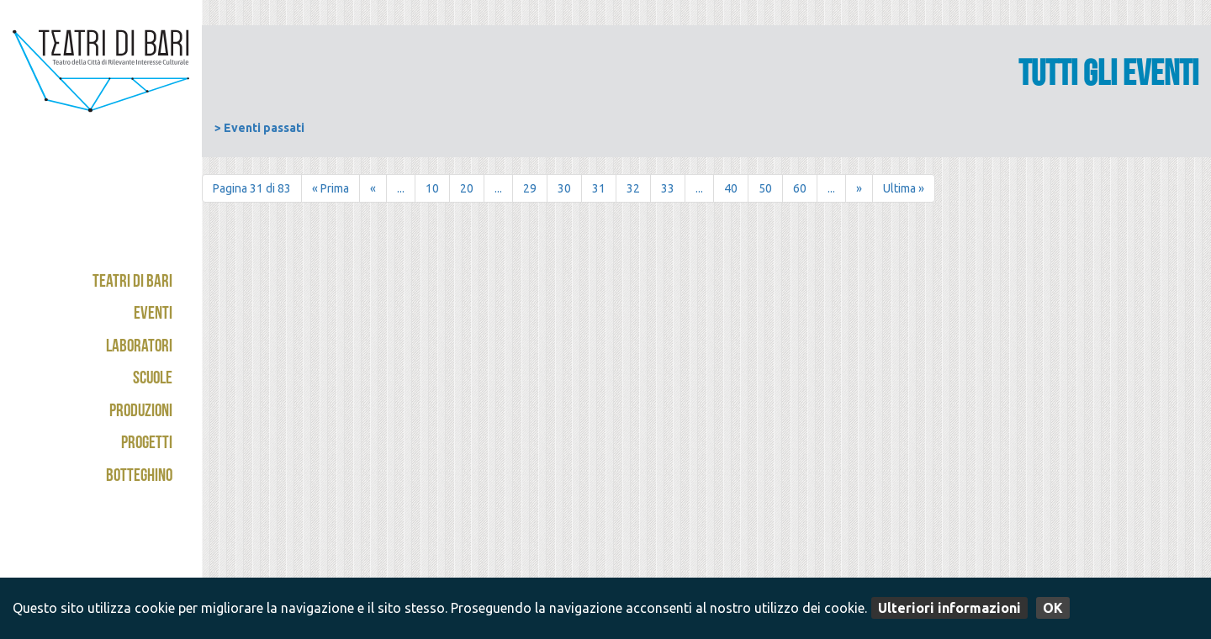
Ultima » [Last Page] (903, 188)
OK (1053, 607)
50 (765, 188)
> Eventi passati (259, 128)
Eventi (153, 315)
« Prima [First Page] (330, 188)
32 (633, 188)
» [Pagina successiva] (859, 188)
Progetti (146, 444)
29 (530, 188)
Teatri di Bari (132, 283)
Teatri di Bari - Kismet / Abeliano (101, 88)
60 (799, 188)
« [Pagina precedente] (373, 188)
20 (466, 188)
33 (667, 188)
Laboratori (139, 347)
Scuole (152, 379)
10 (432, 188)
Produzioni (140, 412)
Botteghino (139, 477)
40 (731, 188)
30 (564, 188)
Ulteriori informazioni (949, 607)
